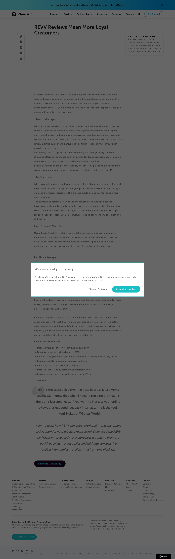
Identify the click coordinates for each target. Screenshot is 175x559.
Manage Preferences (99, 289)
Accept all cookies (126, 289)
